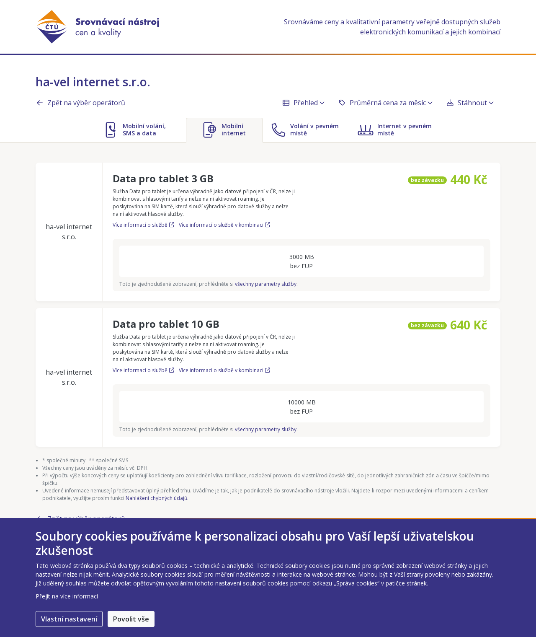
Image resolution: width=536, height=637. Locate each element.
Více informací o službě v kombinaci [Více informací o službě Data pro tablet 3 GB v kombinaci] (224, 224)
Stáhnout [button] (470, 102)
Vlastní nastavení (69, 619)
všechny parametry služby (265, 283)
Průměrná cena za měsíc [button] (385, 102)
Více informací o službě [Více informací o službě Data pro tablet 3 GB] (144, 224)
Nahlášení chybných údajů (156, 498)
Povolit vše (131, 619)
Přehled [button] (303, 102)
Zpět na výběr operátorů (80, 102)
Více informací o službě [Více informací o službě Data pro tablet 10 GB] (144, 370)
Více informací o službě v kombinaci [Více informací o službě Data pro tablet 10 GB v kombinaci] (224, 370)
